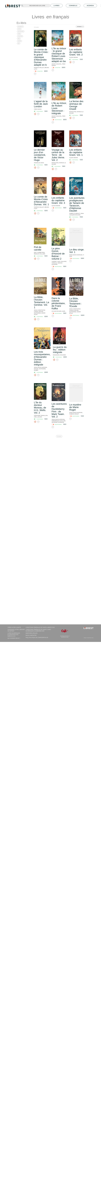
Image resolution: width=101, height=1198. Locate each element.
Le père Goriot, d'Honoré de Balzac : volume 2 (58, 253)
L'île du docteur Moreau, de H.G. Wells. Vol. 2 (40, 407)
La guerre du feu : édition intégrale (60, 350)
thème (19, 33)
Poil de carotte (37, 248)
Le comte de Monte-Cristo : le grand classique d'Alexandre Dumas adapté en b (41, 57)
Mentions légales (31, 633)
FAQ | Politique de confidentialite (37, 637)
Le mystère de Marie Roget (75, 407)
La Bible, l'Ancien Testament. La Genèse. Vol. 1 (41, 302)
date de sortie (21, 31)
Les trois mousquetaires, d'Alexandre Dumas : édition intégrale (42, 358)
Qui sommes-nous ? (14, 638)
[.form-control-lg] (37, 5)
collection (20, 36)
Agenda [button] (90, 5)
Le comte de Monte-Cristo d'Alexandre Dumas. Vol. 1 (41, 200)
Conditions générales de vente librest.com (40, 627)
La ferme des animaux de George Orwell (76, 105)
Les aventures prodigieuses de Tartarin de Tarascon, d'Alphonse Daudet (76, 204)
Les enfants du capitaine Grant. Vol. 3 (58, 200)
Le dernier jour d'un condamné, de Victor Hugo (40, 154)
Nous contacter (31, 635)
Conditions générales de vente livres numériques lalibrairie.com (38, 630)
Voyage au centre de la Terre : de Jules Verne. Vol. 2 (58, 154)
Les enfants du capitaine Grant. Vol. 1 (76, 152)
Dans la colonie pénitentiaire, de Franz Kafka (58, 303)
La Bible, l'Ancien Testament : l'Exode (75, 302)
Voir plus (59, 436)
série (19, 38)
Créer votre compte (14, 627)
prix (18, 43)
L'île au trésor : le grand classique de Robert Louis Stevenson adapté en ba (59, 55)
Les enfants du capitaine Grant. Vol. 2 (76, 52)
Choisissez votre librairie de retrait (16, 630)
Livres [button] (56, 5)
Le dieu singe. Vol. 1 (76, 250)
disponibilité (20, 26)
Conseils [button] (73, 5)
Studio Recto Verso (90, 637)
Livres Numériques (14, 634)
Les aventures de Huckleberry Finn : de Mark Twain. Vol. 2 (59, 410)
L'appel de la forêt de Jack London (41, 104)
